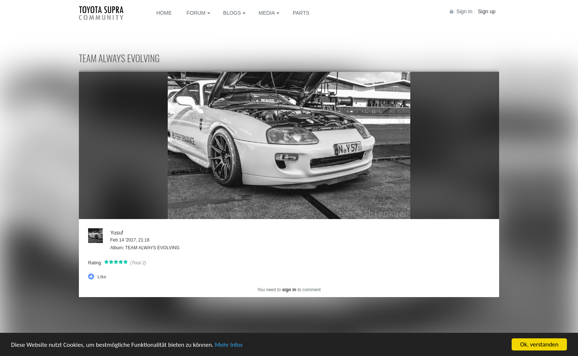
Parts (301, 13)
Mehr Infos (229, 345)
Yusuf (116, 233)
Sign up (486, 11)
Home (164, 13)
